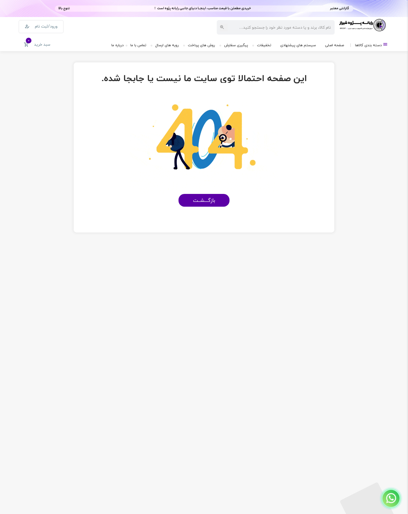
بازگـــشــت (204, 200)
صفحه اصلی (334, 45)
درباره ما (117, 45)
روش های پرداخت (201, 45)
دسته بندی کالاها (371, 44)
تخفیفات (264, 45)
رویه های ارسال (167, 45)
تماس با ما (138, 45)
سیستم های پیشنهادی (298, 45)
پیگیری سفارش (236, 45)
